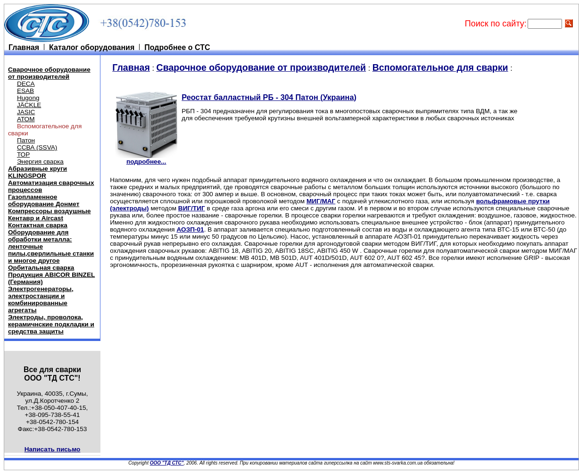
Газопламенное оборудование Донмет (43, 200)
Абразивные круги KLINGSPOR (37, 172)
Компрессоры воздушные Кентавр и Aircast (49, 215)
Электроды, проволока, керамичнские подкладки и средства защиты (51, 324)
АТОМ (26, 119)
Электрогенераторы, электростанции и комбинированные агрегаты (41, 299)
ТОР (23, 154)
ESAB (25, 90)
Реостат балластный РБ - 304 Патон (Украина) (269, 97)
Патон (26, 140)
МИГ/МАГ (320, 201)
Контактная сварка (37, 225)
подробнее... (146, 158)
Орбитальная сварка (41, 267)
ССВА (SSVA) (37, 147)
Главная (131, 67)
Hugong (28, 97)
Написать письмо (53, 449)
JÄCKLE (29, 104)
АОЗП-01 (190, 229)
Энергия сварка (40, 161)
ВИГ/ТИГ (191, 208)
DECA (26, 83)
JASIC (26, 112)
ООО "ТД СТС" (167, 463)
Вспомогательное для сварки (440, 67)
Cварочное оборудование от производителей (49, 73)
